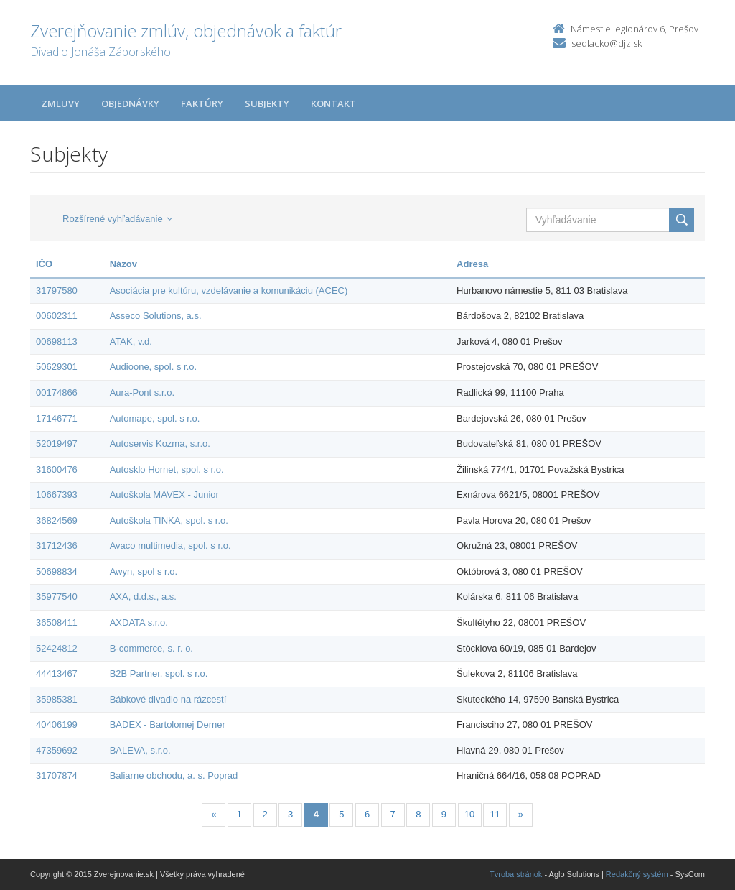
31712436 (57, 545)
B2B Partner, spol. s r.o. (159, 673)
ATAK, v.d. (131, 341)
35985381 (57, 699)
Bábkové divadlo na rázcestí (168, 699)
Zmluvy (60, 103)
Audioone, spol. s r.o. (153, 366)
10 (469, 814)
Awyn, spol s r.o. (143, 571)
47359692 (57, 750)
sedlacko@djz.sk (606, 43)
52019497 (57, 443)
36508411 (57, 622)
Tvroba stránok (516, 874)
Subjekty (267, 103)
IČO (44, 264)
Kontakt (333, 103)
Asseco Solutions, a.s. (156, 315)
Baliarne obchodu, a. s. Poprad (174, 775)
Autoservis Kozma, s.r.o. (160, 443)
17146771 (57, 418)
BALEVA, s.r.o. (140, 750)
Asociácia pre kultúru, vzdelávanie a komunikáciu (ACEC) (229, 290)
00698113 (57, 341)
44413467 (57, 673)
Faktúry (202, 103)
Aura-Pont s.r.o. (142, 392)
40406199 (57, 724)
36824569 (57, 520)
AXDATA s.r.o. (139, 622)
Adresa (472, 264)
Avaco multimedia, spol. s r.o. (170, 545)
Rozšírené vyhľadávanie (117, 218)
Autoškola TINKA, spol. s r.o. (169, 520)
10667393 (57, 494)
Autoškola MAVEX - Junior (164, 494)
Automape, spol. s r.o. (155, 418)
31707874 (57, 775)
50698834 (57, 571)
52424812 (57, 648)
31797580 (57, 290)
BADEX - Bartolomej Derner (167, 724)
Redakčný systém (637, 874)
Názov (123, 264)
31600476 (57, 469)
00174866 (57, 392)
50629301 (57, 366)
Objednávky (130, 103)
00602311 (57, 315)
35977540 (57, 596)
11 (495, 814)
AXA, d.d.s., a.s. (143, 596)
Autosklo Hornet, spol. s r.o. (167, 469)
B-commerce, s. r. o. (151, 648)
